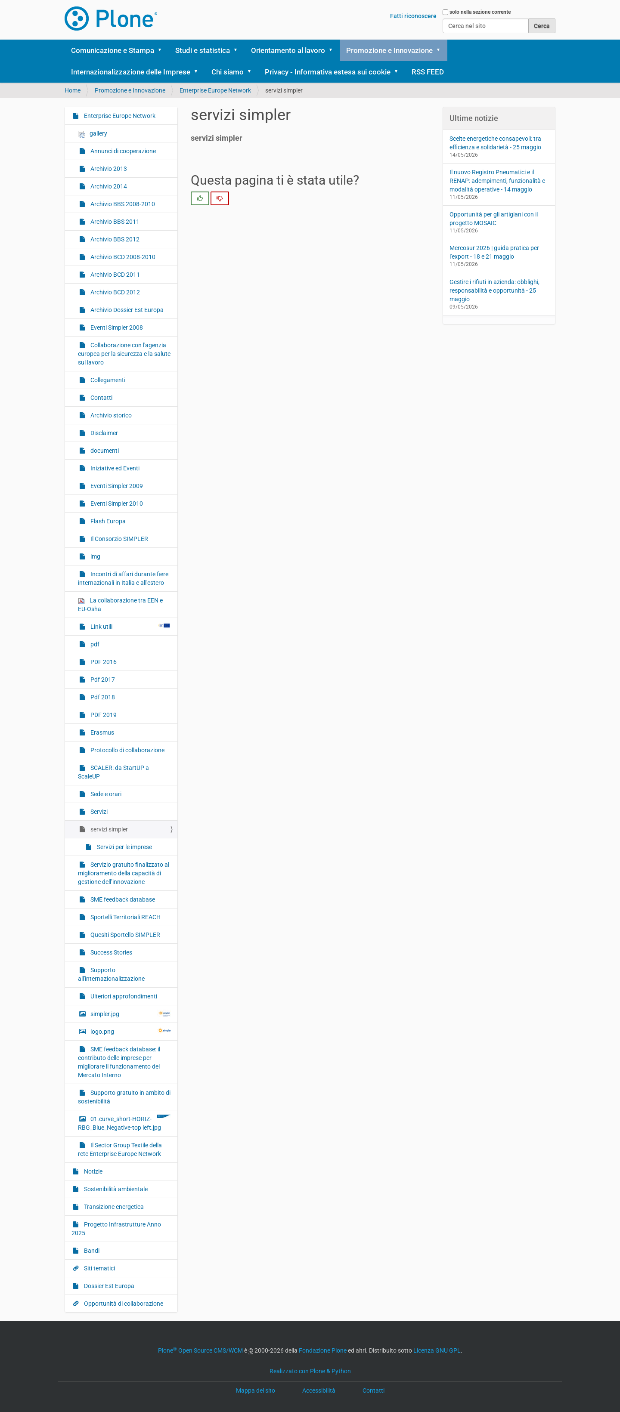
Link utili (130, 626)
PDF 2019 (103, 714)
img (94, 556)
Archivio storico (110, 415)
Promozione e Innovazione (389, 50)
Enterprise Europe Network (215, 90)
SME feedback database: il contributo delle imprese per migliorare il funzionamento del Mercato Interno (119, 1062)
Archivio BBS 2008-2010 (122, 204)
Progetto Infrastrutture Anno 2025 (116, 1228)
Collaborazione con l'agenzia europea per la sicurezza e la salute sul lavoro (124, 354)
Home (73, 90)
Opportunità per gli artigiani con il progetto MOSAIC (494, 218)
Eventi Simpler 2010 (116, 503)
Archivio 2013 (108, 168)
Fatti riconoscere (413, 15)
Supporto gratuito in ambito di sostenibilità (124, 1097)
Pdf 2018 (102, 697)
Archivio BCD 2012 (114, 292)
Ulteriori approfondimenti (123, 996)
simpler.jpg (130, 1013)
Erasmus (101, 732)
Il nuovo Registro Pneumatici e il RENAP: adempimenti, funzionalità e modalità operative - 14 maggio (497, 181)
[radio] (200, 198)
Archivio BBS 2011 (114, 221)
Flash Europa (107, 521)
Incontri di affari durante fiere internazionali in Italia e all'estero (123, 578)
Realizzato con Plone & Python (310, 1371)
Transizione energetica (113, 1206)
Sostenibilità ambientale (115, 1189)
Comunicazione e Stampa (112, 50)
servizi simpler (108, 829)
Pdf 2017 (102, 679)
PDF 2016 (103, 661)
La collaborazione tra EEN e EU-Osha (120, 604)
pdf (94, 644)
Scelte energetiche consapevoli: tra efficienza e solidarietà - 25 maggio (495, 143)
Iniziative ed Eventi (114, 468)
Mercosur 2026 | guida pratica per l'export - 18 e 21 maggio (494, 252)
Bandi (91, 1250)
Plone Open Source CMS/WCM (200, 1350)
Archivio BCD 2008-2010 (122, 256)
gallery (92, 133)
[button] (163, 50)
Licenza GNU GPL (437, 1350)
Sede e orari (105, 794)
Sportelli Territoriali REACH (125, 917)
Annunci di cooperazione (122, 151)
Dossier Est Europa (108, 1285)
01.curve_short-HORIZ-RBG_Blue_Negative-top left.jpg (124, 1123)
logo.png (130, 1031)
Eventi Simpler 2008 (116, 327)
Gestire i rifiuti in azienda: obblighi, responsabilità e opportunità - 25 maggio (494, 290)
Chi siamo (227, 72)
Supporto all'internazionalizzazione (111, 974)
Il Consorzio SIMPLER (118, 538)
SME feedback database (122, 899)
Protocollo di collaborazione (126, 750)
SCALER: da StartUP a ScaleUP (113, 772)
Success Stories (110, 952)
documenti (104, 450)
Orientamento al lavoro (288, 50)
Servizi (98, 811)
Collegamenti (107, 380)
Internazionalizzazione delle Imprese (130, 72)
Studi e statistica (202, 50)
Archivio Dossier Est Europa (126, 309)
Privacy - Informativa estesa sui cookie (328, 72)
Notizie (92, 1171)
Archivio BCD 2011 (114, 274)
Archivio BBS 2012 (114, 239)
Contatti (100, 397)
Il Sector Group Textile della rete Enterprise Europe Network (120, 1149)
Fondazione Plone (323, 1350)
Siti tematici (99, 1268)
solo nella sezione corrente (480, 12)
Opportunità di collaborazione (123, 1303)
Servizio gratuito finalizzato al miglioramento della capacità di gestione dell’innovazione (123, 873)
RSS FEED (428, 72)
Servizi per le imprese (124, 846)
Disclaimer (103, 432)
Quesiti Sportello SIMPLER (124, 934)
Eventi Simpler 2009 (116, 485)
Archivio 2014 (108, 186)
